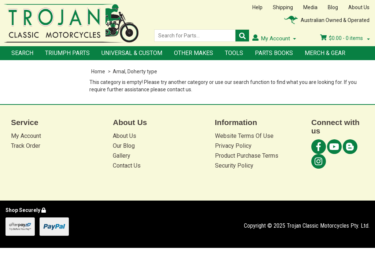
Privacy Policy (233, 145)
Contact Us (127, 165)
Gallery (121, 155)
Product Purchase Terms (246, 155)
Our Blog (124, 145)
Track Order (25, 145)
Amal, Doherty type (135, 71)
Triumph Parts (67, 53)
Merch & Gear (325, 53)
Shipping (283, 7)
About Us (359, 7)
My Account (26, 135)
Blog (333, 7)
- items (345, 38)
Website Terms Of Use (244, 135)
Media (310, 7)
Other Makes (193, 53)
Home (98, 71)
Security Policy (234, 165)
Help (257, 7)
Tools (234, 53)
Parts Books (274, 53)
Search (22, 53)
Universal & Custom (131, 53)
